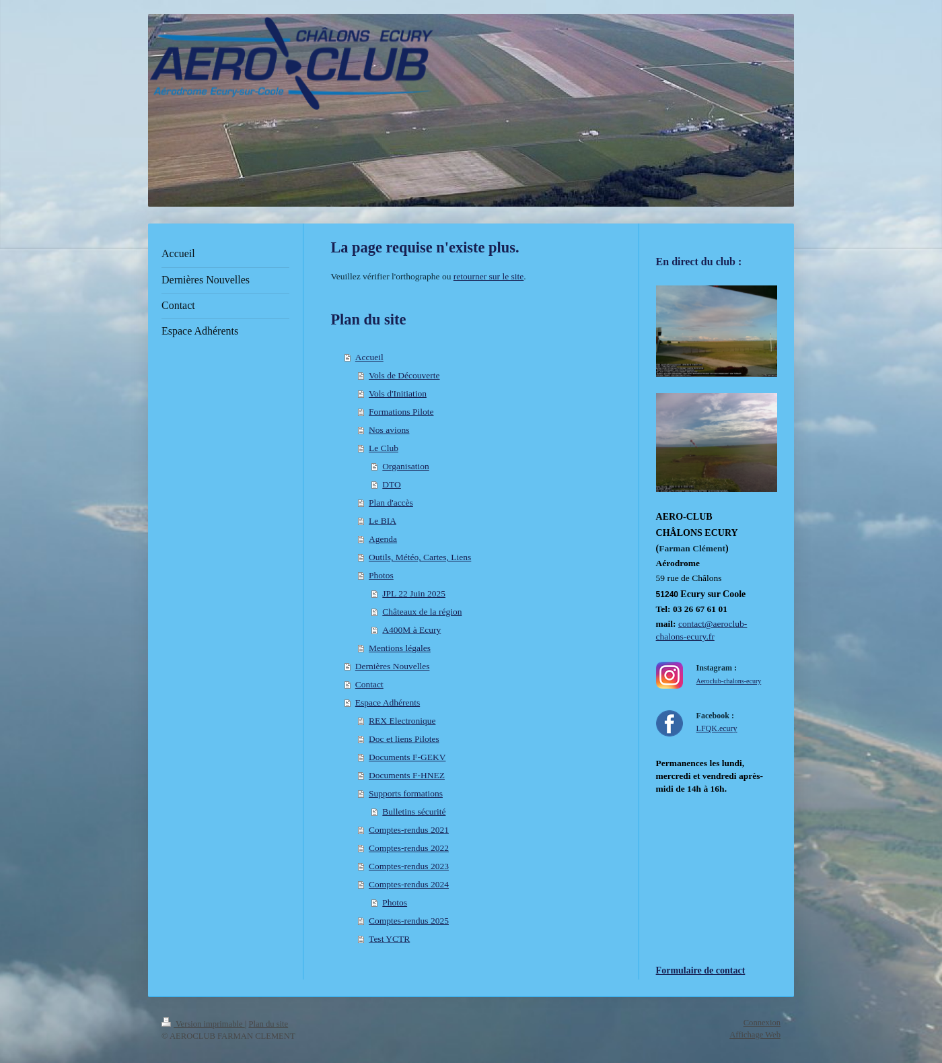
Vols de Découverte (404, 375)
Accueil (369, 357)
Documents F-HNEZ (407, 775)
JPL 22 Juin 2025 (413, 593)
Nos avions (389, 430)
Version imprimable (203, 1024)
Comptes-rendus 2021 (409, 830)
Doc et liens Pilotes (404, 739)
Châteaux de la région (422, 612)
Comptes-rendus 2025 (409, 921)
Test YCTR (389, 939)
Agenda (383, 539)
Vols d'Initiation (398, 393)
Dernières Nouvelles (392, 666)
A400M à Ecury (411, 630)
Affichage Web (755, 1034)
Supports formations (406, 793)
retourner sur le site (489, 276)
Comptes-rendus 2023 (409, 866)
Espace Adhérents (387, 702)
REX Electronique (402, 721)
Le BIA (382, 521)
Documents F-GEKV (407, 757)
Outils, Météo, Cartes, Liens (420, 557)
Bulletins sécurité (413, 812)
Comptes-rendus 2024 (409, 884)
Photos (381, 575)
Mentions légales (400, 648)
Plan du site (268, 1024)
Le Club (383, 448)
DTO (391, 484)
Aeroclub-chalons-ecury (729, 681)
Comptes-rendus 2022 (409, 848)
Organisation (405, 466)
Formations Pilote (401, 412)
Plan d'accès (391, 503)
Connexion (762, 1022)
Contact (369, 684)
